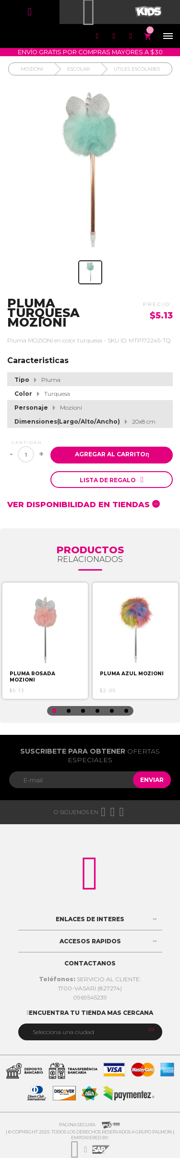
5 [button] (112, 711)
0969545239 (90, 997)
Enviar (152, 779)
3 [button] (83, 711)
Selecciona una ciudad (63, 1032)
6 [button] (126, 711)
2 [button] (69, 711)
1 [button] (54, 711)
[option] (45, 641)
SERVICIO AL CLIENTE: (90, 979)
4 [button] (97, 711)
